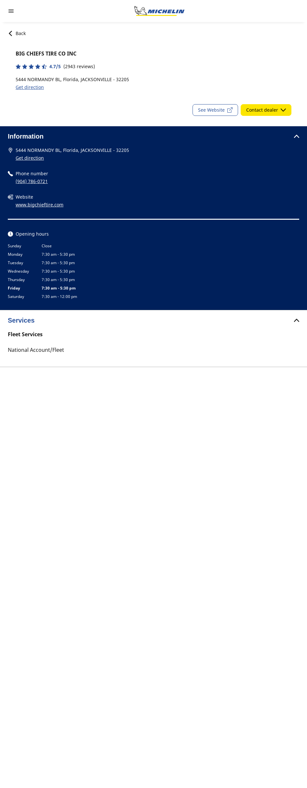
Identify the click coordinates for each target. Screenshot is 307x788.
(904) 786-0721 (32, 181)
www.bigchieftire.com (39, 205)
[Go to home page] (159, 11)
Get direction (30, 87)
